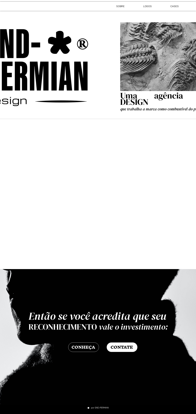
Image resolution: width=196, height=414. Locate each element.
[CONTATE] (122, 347)
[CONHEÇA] (83, 347)
